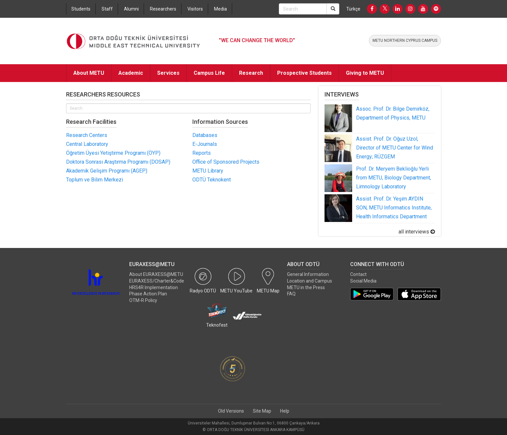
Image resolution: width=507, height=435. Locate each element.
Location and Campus (309, 281)
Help (284, 411)
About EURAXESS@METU (156, 274)
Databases (204, 135)
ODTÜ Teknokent (211, 180)
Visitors (195, 9)
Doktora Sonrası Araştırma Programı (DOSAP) (118, 162)
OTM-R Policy (143, 300)
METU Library (207, 171)
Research (251, 73)
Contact (358, 274)
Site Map (262, 411)
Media (220, 9)
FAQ (291, 293)
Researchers (163, 9)
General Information (308, 274)
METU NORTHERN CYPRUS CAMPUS (405, 40)
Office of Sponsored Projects (225, 162)
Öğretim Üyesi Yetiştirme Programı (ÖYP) (113, 153)
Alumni (131, 9)
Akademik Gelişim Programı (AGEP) (106, 171)
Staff (107, 9)
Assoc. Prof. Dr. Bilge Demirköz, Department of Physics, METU (392, 113)
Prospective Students (304, 73)
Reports (201, 153)
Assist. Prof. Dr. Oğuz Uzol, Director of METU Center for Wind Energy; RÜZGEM (394, 148)
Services (168, 73)
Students (80, 9)
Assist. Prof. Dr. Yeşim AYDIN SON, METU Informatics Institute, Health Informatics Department (394, 208)
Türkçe (353, 9)
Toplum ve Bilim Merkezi (94, 180)
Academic (130, 73)
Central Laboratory (87, 144)
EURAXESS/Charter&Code (156, 281)
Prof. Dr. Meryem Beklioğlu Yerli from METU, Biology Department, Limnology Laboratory (393, 178)
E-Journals (204, 144)
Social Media (363, 281)
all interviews (416, 232)
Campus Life (209, 73)
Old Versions (231, 411)
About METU (88, 73)
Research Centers (86, 135)
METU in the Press (306, 287)
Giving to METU (365, 73)
